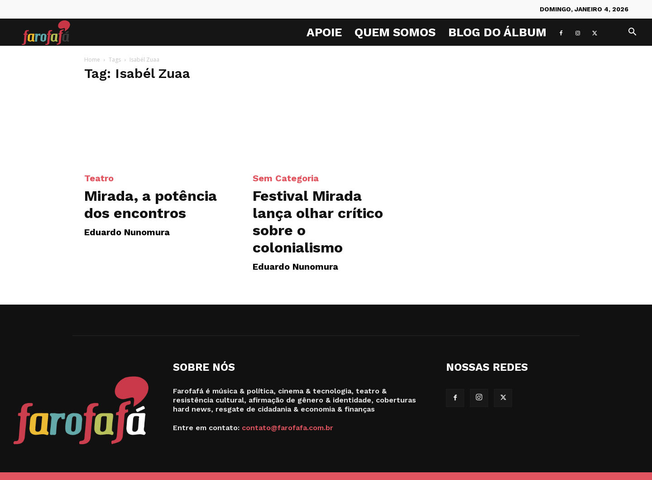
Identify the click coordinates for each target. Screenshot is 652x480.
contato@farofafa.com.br (287, 427)
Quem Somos (395, 32)
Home (92, 59)
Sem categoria (286, 178)
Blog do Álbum (497, 32)
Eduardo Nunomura (127, 232)
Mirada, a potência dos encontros (150, 204)
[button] (632, 33)
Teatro (99, 178)
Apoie (324, 32)
